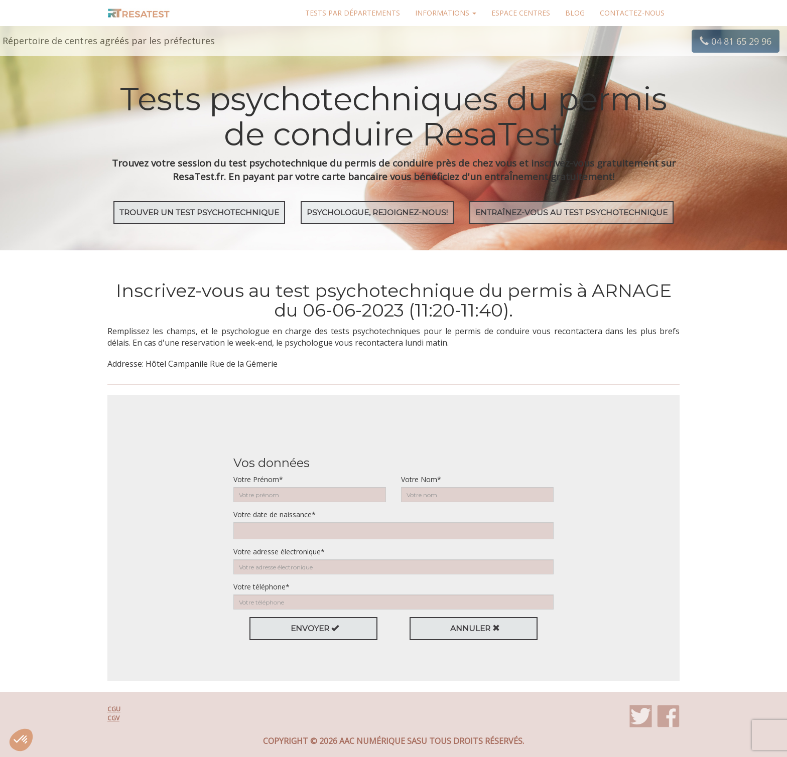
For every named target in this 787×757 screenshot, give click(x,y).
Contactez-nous (632, 13)
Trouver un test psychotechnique (199, 212)
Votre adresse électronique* (279, 551)
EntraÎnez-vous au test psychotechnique (571, 212)
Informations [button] (445, 13)
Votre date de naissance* (274, 514)
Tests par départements (352, 13)
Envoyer (315, 628)
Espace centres (520, 13)
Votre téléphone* (261, 586)
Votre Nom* (421, 479)
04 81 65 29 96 (735, 41)
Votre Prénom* (258, 479)
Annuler (475, 628)
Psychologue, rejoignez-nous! (377, 212)
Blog (575, 13)
